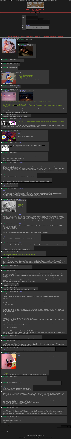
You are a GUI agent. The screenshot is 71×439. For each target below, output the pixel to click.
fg (4, 0)
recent (33, 0)
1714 (17, 131)
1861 (17, 348)
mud (41, 0)
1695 (17, 68)
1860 (17, 341)
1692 (34, 45)
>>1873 (4, 388)
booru (45, 0)
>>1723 (19, 86)
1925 (17, 392)
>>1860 (22, 292)
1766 (17, 271)
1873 (17, 383)
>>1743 (20, 143)
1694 (17, 64)
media (11, 0)
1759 (17, 247)
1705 (17, 115)
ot (16, 0)
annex (35, 0)
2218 (17, 417)
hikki (23, 0)
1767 (17, 284)
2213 (17, 408)
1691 (33, 40)
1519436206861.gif (6, 132)
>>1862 (20, 348)
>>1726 (4, 176)
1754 (17, 235)
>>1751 (22, 189)
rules (29, 0)
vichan (37, 435)
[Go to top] (5, 426)
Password (59, 426)
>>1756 (4, 249)
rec (24, 0)
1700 (17, 90)
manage (38, 0)
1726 (17, 163)
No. (31, 40)
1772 (17, 317)
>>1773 (20, 292)
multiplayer (48, 0)
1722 (17, 143)
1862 (17, 353)
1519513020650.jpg (6, 354)
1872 (17, 377)
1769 (17, 292)
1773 (17, 336)
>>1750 (20, 189)
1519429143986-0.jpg (7, 91)
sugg (20, 0)
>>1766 (24, 189)
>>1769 (4, 342)
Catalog (9, 426)
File (26, 26)
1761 (17, 252)
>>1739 (22, 163)
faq (30, 0)
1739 (17, 179)
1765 (17, 266)
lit (9, 0)
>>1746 (19, 202)
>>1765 (24, 235)
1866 (17, 371)
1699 (17, 86)
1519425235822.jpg (6, 39)
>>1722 (4, 186)
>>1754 (20, 200)
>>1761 (20, 235)
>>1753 (4, 379)
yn (1, 0)
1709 (17, 119)
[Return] (38, 12)
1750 (17, 200)
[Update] (2, 432)
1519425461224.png (23, 46)
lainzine (55, 0)
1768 (17, 288)
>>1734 (20, 163)
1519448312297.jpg (6, 201)
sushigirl (52, 0)
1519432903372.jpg (6, 120)
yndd (3, 0)
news (27, 0)
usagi (43, 0)
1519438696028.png (6, 144)
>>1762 (22, 235)
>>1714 (20, 119)
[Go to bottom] (41, 12)
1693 (17, 60)
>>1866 (19, 90)
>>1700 (4, 373)
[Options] (69, 0)
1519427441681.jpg (6, 73)
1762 (17, 258)
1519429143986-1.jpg (24, 91)
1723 (17, 153)
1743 (17, 184)
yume (6, 0)
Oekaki (29, 26)
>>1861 (20, 341)
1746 (17, 189)
